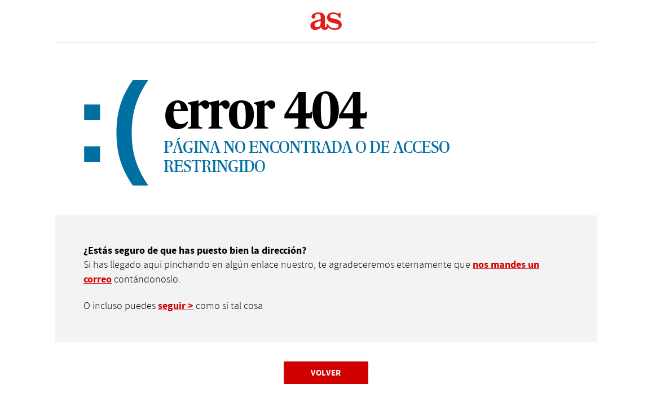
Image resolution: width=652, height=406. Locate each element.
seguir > (175, 306)
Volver (326, 372)
